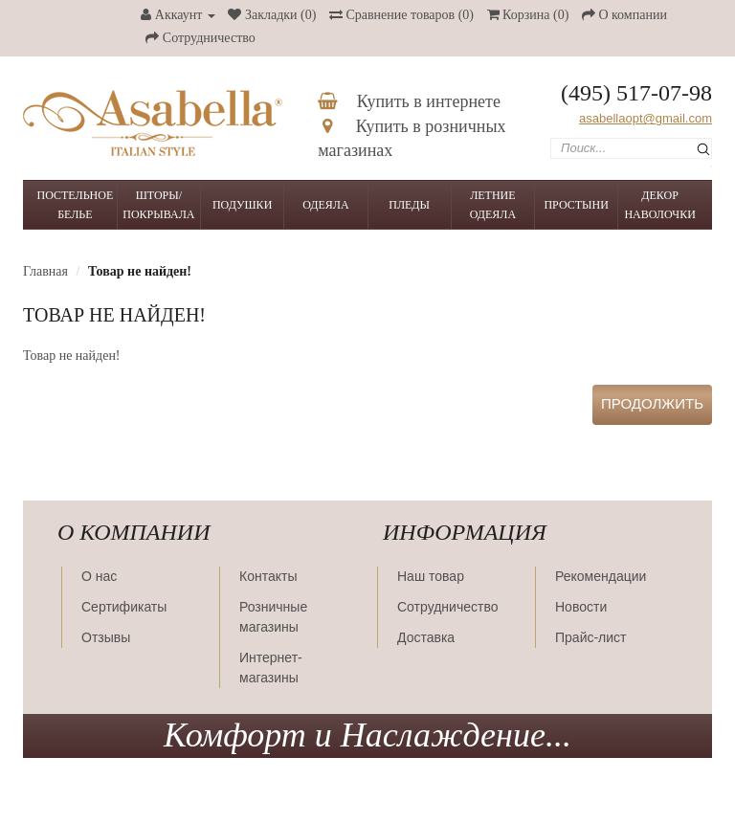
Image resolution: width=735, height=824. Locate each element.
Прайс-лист (591, 637)
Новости (581, 606)
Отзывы (105, 637)
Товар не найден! (139, 271)
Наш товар (430, 576)
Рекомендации (600, 576)
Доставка (426, 637)
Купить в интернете (409, 101)
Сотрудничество (447, 606)
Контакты (268, 576)
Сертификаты (124, 606)
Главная (45, 271)
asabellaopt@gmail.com (645, 118)
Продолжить (652, 403)
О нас (99, 576)
